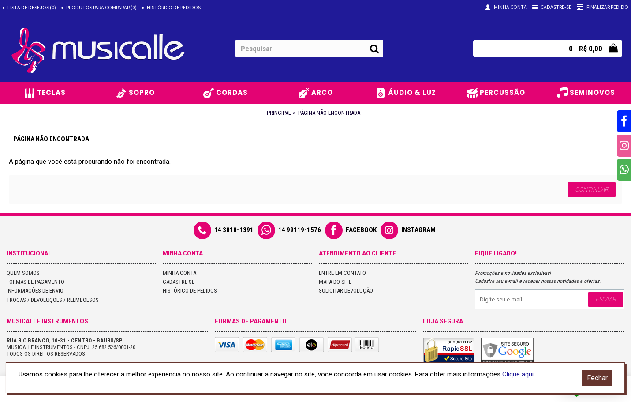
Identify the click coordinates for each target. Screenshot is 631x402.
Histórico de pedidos (190, 290)
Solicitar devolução (346, 290)
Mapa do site (335, 281)
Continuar (592, 189)
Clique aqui (518, 374)
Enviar (605, 299)
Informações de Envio (35, 290)
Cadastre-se (178, 281)
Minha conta (179, 273)
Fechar (597, 378)
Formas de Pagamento (35, 281)
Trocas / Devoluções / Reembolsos (53, 300)
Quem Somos (23, 273)
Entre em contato (342, 273)
